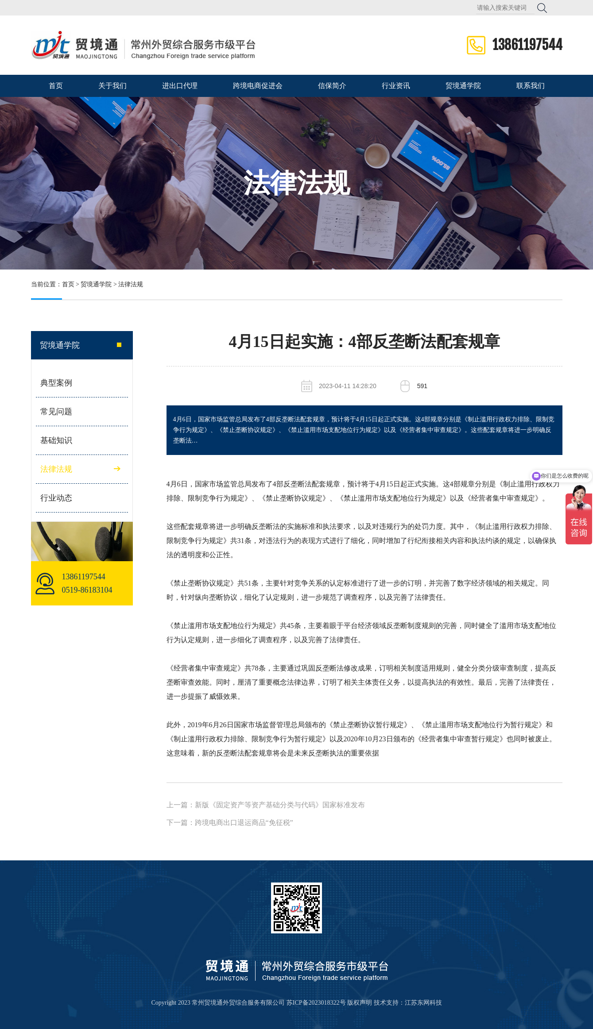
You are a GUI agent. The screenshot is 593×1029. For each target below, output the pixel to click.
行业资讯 (396, 85)
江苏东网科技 (423, 1002)
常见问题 (56, 411)
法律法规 (297, 183)
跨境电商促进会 (258, 85)
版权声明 (359, 1002)
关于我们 (112, 85)
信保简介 (332, 85)
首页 (56, 85)
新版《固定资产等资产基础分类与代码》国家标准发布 (280, 805)
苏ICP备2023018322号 (316, 1002)
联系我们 (530, 85)
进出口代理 (180, 85)
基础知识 (56, 440)
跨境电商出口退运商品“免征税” (244, 822)
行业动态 (56, 497)
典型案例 (56, 382)
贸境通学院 (463, 85)
